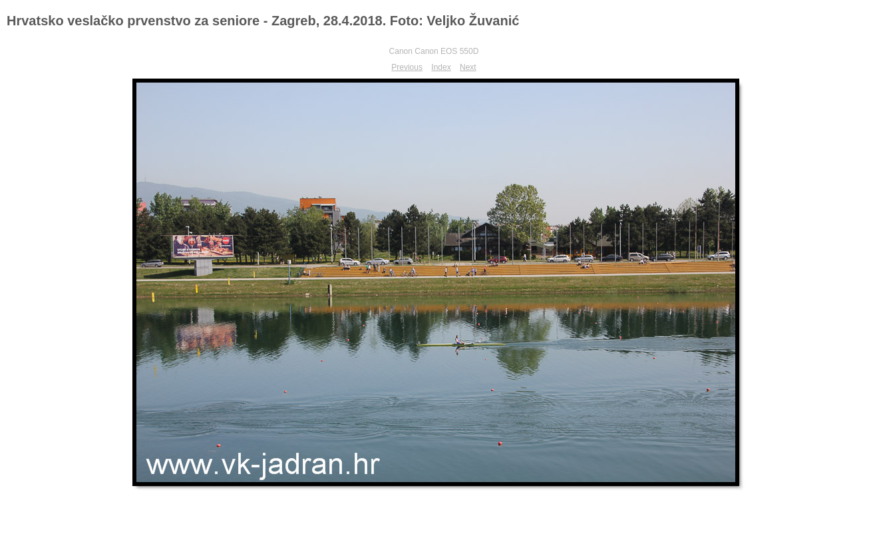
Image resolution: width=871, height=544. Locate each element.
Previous (407, 67)
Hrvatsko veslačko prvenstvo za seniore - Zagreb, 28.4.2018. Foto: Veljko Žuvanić (263, 20)
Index (440, 67)
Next (468, 67)
